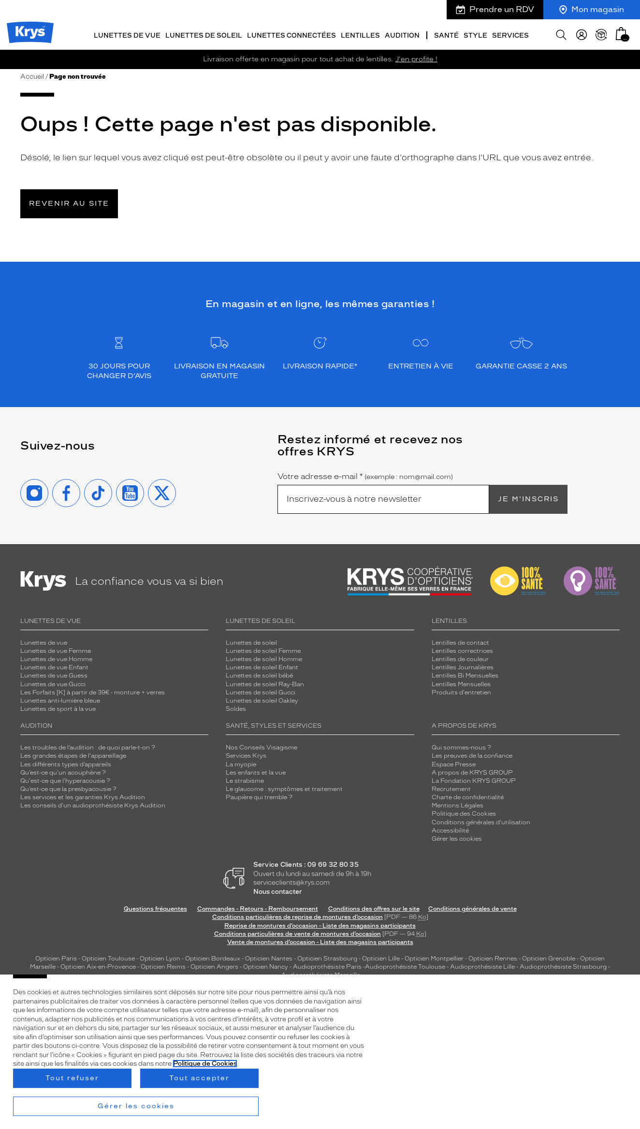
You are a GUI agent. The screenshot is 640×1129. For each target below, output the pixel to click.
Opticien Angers (214, 965)
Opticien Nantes (269, 957)
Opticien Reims (163, 965)
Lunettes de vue (127, 34)
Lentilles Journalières (463, 666)
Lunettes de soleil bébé (259, 674)
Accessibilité (450, 829)
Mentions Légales (457, 804)
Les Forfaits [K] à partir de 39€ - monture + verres (92, 691)
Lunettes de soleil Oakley (262, 699)
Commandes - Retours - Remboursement (257, 907)
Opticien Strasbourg (327, 957)
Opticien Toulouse (108, 957)
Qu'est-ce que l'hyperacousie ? (65, 779)
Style (475, 34)
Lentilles (360, 34)
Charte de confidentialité (468, 795)
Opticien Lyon (160, 957)
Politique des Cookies (464, 812)
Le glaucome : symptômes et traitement (284, 787)
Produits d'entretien (461, 691)
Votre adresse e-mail (365, 475)
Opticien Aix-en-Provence (98, 965)
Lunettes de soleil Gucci (260, 691)
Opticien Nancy (265, 965)
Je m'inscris (528, 498)
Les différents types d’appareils (65, 763)
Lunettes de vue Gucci (53, 682)
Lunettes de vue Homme (56, 657)
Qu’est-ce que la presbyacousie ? (68, 787)
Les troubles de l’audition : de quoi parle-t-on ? (87, 746)
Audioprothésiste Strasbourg (563, 965)
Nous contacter (277, 890)
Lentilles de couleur (460, 657)
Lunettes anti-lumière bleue (60, 699)
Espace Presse (454, 763)
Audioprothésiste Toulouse (405, 965)
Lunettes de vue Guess (53, 674)
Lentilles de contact (460, 641)
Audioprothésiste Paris (327, 965)
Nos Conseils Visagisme (261, 746)
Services (510, 34)
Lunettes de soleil (203, 34)
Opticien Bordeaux (212, 957)
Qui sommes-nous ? (461, 746)
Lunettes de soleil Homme (264, 657)
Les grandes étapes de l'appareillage (73, 754)
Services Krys (246, 754)
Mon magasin (591, 9)
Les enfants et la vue (256, 771)
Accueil (32, 75)
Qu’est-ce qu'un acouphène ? (63, 771)
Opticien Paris (56, 957)
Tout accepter (199, 1078)
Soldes (236, 707)
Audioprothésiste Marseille (320, 973)
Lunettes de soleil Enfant (262, 666)
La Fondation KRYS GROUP (474, 779)
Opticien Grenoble (548, 957)
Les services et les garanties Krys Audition (82, 795)
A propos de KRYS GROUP (472, 771)
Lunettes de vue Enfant (54, 666)
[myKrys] (581, 34)
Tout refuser (72, 1078)
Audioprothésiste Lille (482, 965)
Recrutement (451, 787)
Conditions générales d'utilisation (481, 821)
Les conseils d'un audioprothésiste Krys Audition (92, 804)
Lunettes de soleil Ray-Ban (265, 682)
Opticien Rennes (492, 957)
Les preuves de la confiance (472, 754)
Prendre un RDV (495, 9)
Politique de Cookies (205, 1063)
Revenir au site (69, 202)
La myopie (241, 763)
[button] (621, 32)
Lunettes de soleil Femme (263, 649)
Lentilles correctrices (462, 649)
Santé (446, 34)
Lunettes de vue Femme (55, 649)
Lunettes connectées (291, 34)
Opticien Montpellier (434, 957)
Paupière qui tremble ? (259, 795)
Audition (402, 34)
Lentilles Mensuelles (461, 682)
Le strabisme (245, 779)
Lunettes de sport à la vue (58, 707)
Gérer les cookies (457, 837)
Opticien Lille (381, 957)
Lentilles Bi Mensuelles (465, 674)
